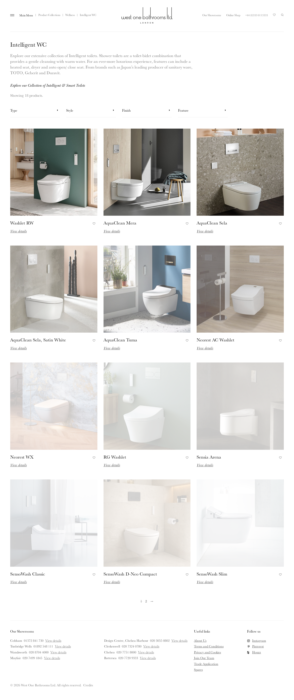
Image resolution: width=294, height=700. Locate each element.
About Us (200, 640)
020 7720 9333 (128, 658)
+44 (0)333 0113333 (256, 15)
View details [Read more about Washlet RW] (18, 231)
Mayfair (15, 658)
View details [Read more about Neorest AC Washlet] (205, 348)
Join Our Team (204, 658)
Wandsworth (18, 652)
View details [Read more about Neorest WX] (18, 465)
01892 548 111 (43, 646)
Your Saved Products (274, 16)
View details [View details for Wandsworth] (58, 652)
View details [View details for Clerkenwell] (151, 646)
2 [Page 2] (146, 601)
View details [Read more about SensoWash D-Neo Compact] (112, 581)
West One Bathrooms (147, 15)
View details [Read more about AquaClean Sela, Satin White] (18, 348)
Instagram (259, 640)
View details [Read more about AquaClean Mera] (112, 231)
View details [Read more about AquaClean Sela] (205, 231)
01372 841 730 (33, 640)
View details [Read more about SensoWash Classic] (18, 581)
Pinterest (258, 646)
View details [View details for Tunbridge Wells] (63, 646)
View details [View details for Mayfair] (52, 658)
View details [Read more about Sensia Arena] (205, 465)
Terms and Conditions (209, 646)
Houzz (256, 652)
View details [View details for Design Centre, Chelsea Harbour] (179, 640)
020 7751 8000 (126, 652)
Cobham (16, 640)
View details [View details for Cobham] (53, 640)
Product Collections (49, 15)
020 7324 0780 (131, 646)
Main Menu (26, 15)
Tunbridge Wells (21, 646)
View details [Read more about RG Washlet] (112, 465)
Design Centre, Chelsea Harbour (126, 640)
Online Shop (233, 15)
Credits (88, 685)
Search (282, 14)
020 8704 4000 (39, 652)
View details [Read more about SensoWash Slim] (205, 581)
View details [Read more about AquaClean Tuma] (112, 348)
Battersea (110, 658)
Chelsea (109, 652)
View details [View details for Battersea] (148, 658)
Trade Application (206, 664)
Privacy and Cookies (207, 652)
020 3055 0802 (160, 640)
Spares (198, 669)
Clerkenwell (112, 646)
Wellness (70, 15)
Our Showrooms (211, 15)
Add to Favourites (93, 223)
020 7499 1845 (32, 658)
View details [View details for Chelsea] (146, 652)
